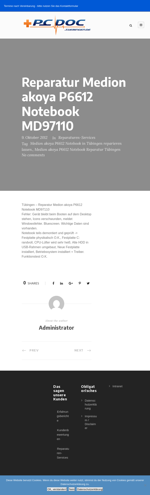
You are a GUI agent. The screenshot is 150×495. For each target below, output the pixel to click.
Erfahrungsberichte (63, 416)
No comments (33, 155)
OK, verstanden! (56, 489)
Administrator (56, 327)
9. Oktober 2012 (34, 137)
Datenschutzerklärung (91, 404)
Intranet (117, 386)
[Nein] (145, 485)
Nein (71, 489)
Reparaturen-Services (76, 137)
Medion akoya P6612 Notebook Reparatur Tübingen (78, 149)
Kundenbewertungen (63, 434)
